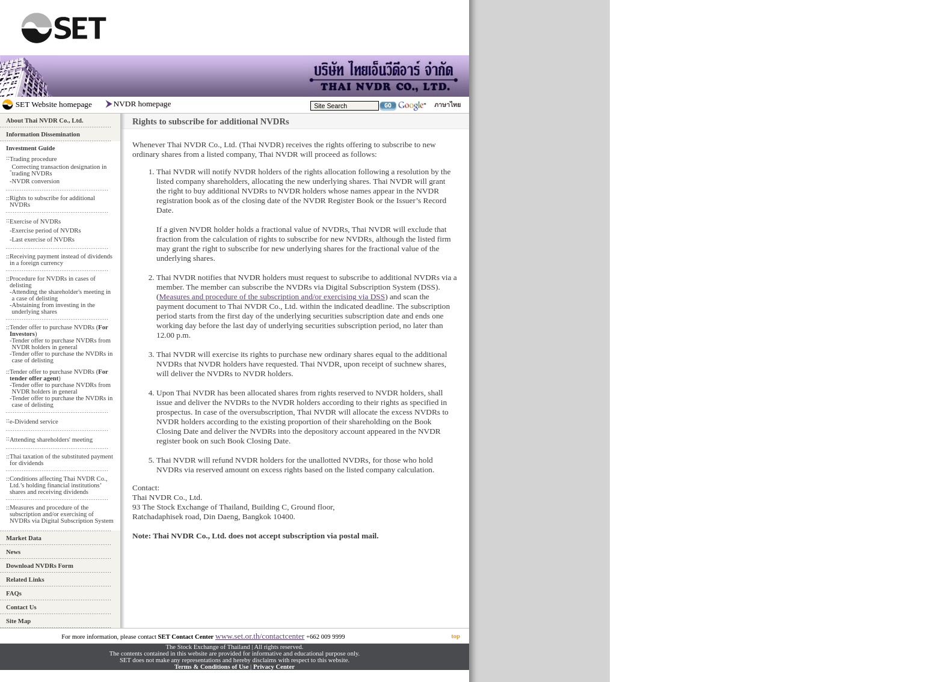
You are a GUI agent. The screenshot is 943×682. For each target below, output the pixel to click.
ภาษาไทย (447, 105)
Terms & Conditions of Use (211, 666)
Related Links (25, 579)
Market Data (23, 538)
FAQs (14, 593)
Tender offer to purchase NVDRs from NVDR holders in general (60, 343)
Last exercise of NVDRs (42, 239)
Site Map (18, 621)
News (13, 552)
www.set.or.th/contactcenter (259, 636)
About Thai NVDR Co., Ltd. (45, 120)
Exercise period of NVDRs (46, 230)
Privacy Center (274, 666)
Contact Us (21, 607)
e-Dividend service (34, 421)
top (455, 636)
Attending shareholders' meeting (51, 439)
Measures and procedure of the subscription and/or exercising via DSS (272, 296)
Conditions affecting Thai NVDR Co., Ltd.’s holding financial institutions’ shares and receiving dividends (58, 485)
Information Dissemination (43, 134)
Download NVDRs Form (39, 565)
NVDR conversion (35, 181)
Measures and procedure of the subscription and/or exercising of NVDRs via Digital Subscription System (62, 514)
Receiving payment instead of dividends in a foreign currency (61, 259)
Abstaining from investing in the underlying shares (53, 308)
